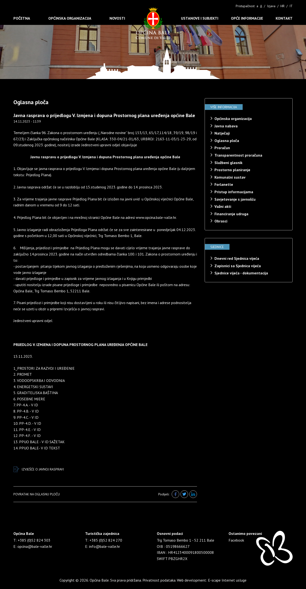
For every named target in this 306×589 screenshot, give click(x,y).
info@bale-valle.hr (104, 546)
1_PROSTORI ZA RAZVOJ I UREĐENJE (44, 368)
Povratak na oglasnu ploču (36, 494)
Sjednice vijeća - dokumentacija (241, 273)
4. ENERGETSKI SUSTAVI (33, 386)
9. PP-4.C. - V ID (25, 417)
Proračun (222, 147)
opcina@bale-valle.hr (34, 546)
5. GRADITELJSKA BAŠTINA (35, 392)
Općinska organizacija (69, 18)
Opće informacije (247, 18)
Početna (21, 18)
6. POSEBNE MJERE (29, 398)
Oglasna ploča (226, 140)
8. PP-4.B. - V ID (26, 411)
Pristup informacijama (233, 191)
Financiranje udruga (231, 213)
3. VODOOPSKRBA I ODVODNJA (39, 380)
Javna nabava (226, 126)
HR (282, 6)
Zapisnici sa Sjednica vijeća (237, 265)
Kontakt (284, 18)
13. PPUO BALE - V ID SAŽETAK (39, 441)
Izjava (271, 6)
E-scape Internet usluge (227, 580)
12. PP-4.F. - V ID (27, 435)
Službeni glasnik (228, 162)
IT (291, 6)
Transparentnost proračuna (238, 155)
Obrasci (220, 221)
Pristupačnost (245, 6)
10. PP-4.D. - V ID (27, 423)
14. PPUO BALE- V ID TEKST (36, 448)
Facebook (236, 540)
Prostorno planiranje (232, 169)
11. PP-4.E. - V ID (27, 429)
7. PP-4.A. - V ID (25, 404)
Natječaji (222, 133)
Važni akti (222, 206)
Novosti (117, 18)
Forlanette (223, 184)
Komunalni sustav (230, 177)
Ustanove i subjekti (199, 18)
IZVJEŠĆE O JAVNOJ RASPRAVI (38, 469)
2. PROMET (22, 374)
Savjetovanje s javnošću (235, 199)
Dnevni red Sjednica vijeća (236, 258)
